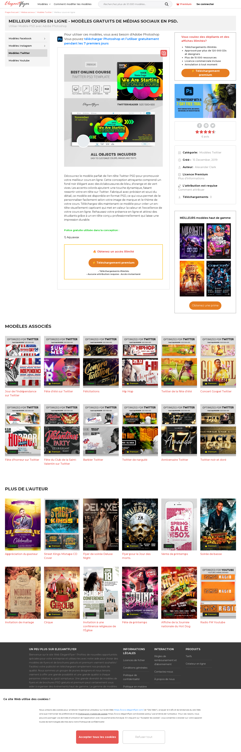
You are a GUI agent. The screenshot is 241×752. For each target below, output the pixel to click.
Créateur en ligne (196, 663)
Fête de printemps (134, 622)
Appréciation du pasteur (21, 554)
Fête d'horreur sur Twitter (22, 459)
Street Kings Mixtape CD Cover (60, 556)
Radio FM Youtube (212, 622)
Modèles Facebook (20, 38)
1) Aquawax (71, 237)
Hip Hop (127, 391)
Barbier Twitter (93, 459)
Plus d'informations (191, 178)
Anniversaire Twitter (174, 459)
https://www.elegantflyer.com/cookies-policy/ (129, 714)
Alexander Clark (205, 167)
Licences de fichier (134, 660)
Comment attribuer (191, 189)
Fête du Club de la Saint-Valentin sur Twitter (60, 461)
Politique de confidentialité (131, 677)
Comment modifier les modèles (73, 4)
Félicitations (91, 391)
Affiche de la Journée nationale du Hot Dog (175, 624)
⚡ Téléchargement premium (113, 262)
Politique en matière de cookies (135, 688)
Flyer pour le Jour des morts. (136, 556)
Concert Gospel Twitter (216, 391)
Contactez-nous (163, 671)
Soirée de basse (211, 554)
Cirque (48, 622)
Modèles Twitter (210, 152)
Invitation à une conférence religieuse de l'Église (99, 626)
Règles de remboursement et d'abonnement (165, 660)
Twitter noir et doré (213, 459)
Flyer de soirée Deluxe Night (98, 556)
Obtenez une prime (205, 305)
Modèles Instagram (20, 45)
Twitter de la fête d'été (176, 391)
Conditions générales (135, 667)
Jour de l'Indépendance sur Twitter (20, 393)
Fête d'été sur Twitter (58, 391)
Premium (204, 4)
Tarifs (189, 656)
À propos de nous (164, 679)
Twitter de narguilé (134, 459)
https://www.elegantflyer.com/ (129, 710)
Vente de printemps (174, 554)
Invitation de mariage (19, 622)
